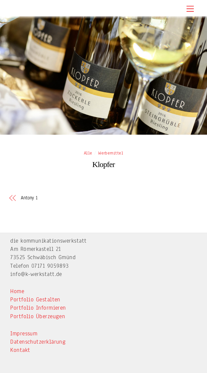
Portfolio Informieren (38, 308)
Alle (88, 153)
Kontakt (20, 350)
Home (17, 291)
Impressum (23, 333)
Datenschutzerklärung (38, 342)
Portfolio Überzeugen (37, 316)
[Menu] (190, 9)
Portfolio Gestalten (35, 299)
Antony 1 (29, 198)
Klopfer (103, 164)
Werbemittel (110, 153)
